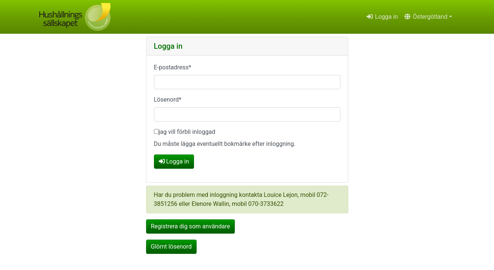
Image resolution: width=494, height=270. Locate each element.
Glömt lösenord (171, 246)
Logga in (382, 16)
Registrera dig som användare (190, 226)
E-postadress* (172, 67)
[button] (428, 16)
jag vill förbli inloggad (187, 131)
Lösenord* (168, 99)
